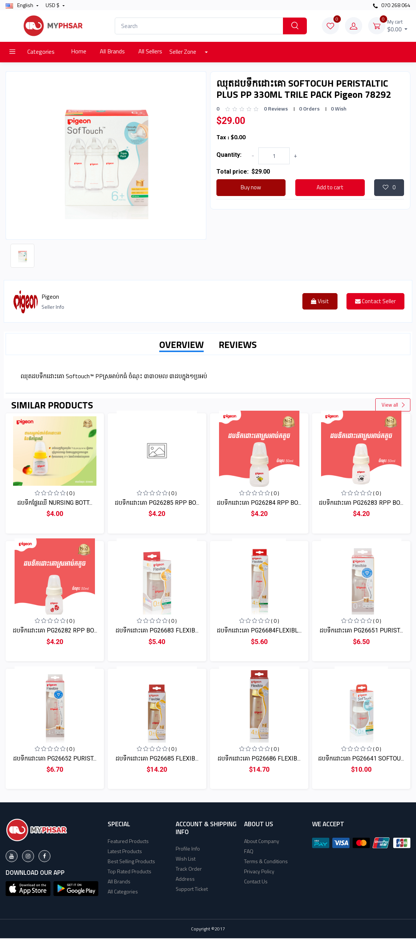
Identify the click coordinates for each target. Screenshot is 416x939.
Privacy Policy (259, 872)
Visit (320, 302)
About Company (261, 842)
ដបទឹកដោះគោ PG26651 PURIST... (361, 631)
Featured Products (128, 842)
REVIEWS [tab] (238, 345)
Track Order (189, 869)
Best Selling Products (131, 862)
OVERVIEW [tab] (181, 345)
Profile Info (188, 849)
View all (394, 405)
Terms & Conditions (266, 862)
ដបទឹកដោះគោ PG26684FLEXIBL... (259, 631)
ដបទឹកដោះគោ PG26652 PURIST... (54, 759)
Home (78, 51)
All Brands (112, 51)
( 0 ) (71, 494)
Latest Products (125, 852)
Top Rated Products (129, 872)
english (20, 5)
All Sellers (150, 51)
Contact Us (256, 882)
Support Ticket (192, 889)
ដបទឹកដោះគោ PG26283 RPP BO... (361, 503)
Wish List (185, 859)
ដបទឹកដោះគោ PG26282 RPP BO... (55, 631)
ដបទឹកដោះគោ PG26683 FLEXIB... (156, 631)
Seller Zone (183, 51)
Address (185, 879)
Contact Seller (375, 302)
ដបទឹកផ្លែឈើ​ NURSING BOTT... (54, 503)
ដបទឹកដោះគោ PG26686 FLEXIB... (259, 759)
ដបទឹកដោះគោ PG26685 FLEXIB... (156, 759)
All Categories (123, 892)
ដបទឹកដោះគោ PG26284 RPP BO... (259, 503)
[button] (28, 888)
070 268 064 (391, 5)
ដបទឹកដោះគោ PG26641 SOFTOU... (361, 759)
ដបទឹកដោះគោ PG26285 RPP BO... (157, 503)
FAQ (248, 852)
